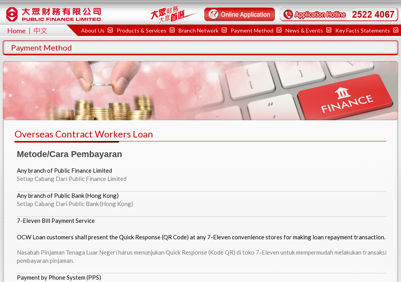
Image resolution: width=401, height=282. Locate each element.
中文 (40, 30)
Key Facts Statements (366, 30)
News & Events (308, 30)
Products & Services (146, 30)
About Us (97, 30)
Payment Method (256, 30)
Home (16, 30)
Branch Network (203, 30)
